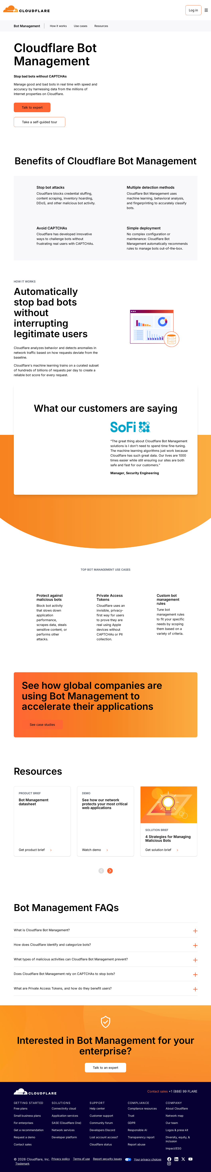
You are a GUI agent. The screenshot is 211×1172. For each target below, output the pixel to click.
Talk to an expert (105, 1068)
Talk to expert (32, 107)
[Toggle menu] (206, 10)
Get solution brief (162, 850)
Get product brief (36, 850)
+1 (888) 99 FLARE (183, 1091)
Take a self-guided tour (39, 122)
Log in (193, 10)
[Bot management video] (154, 84)
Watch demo (95, 850)
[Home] (27, 10)
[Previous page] (101, 871)
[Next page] (110, 871)
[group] (106, 439)
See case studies (42, 725)
